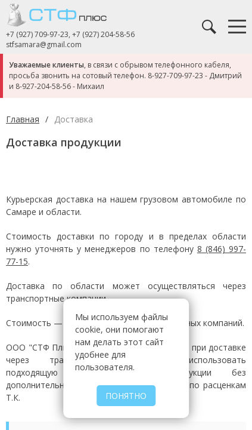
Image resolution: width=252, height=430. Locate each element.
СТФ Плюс (65, 15)
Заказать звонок (185, 27)
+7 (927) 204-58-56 (103, 34)
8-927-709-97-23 (175, 75)
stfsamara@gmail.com (44, 45)
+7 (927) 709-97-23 (37, 34)
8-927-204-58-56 (43, 86)
